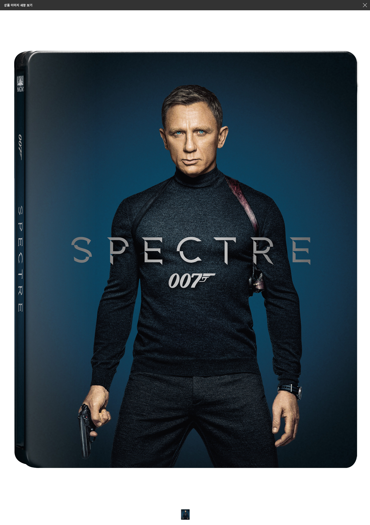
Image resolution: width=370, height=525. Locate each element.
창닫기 (365, 5)
